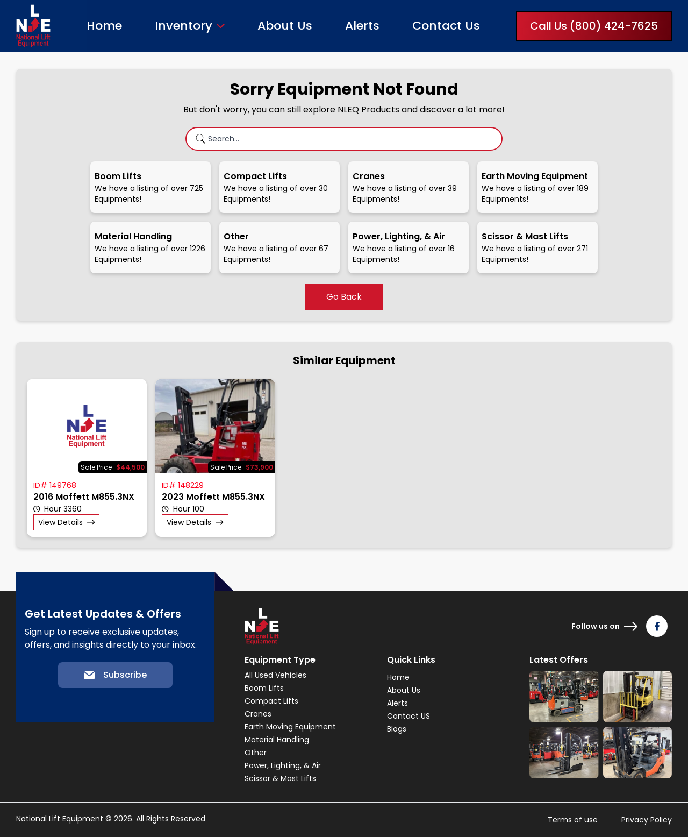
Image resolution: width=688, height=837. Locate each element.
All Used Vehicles (275, 675)
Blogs (396, 728)
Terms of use (573, 819)
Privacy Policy (646, 819)
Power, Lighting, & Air (283, 765)
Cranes (258, 713)
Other (256, 752)
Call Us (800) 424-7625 (594, 25)
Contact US (408, 716)
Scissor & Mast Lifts (280, 778)
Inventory (183, 25)
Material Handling (277, 739)
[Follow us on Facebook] (657, 626)
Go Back (344, 296)
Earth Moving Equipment (290, 726)
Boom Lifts (264, 688)
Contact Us (446, 25)
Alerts (362, 25)
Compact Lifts (271, 701)
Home (104, 25)
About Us (284, 25)
